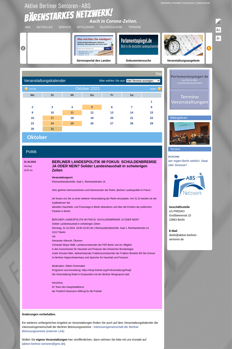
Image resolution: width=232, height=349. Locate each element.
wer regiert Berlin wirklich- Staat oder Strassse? (188, 161)
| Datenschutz (202, 3)
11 (72, 112)
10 (52, 112)
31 (52, 128)
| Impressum (188, 3)
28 (131, 123)
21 (131, 118)
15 (151, 112)
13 (111, 112)
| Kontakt (177, 3)
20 (111, 118)
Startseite (166, 3)
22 (151, 118)
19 (92, 118)
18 (72, 118)
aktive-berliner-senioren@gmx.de (43, 343)
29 (151, 123)
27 (111, 123)
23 (32, 123)
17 (52, 118)
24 (52, 123)
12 (92, 112)
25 (72, 123)
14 (131, 112)
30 (32, 128)
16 (32, 118)
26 (92, 123)
